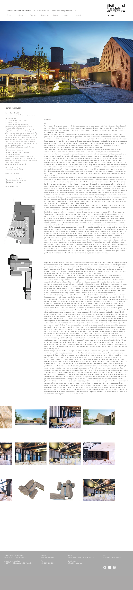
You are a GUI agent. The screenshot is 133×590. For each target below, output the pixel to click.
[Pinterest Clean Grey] (114, 567)
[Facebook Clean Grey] (104, 567)
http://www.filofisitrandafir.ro (112, 557)
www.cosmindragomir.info (13, 170)
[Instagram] (109, 567)
